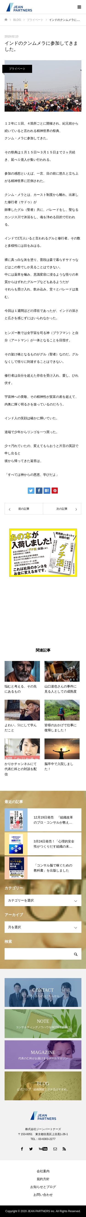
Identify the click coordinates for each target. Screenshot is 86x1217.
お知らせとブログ (43, 1187)
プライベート (17, 68)
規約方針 (43, 1179)
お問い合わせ (43, 1194)
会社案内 (43, 1171)
